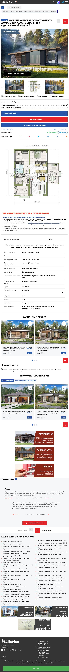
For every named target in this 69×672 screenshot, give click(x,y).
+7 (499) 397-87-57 (43, 657)
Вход (4, 656)
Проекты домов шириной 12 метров (15, 553)
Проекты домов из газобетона (13, 541)
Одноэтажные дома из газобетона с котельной (49, 555)
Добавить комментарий (34, 523)
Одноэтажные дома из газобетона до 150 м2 (52, 543)
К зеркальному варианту (16, 74)
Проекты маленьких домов (12, 589)
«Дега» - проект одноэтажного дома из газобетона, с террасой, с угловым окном (15, 412)
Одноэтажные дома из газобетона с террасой (53, 552)
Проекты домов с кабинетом (12, 582)
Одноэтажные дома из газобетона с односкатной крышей (49, 548)
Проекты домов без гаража (12, 562)
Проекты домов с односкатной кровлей (16, 591)
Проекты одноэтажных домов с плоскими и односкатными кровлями (52, 594)
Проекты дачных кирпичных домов (15, 599)
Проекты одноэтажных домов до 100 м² (16, 546)
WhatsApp (52, 132)
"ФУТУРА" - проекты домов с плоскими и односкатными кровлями (16, 559)
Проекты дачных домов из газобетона (50, 580)
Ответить (47, 498)
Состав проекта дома (27, 96)
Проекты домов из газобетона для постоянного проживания (49, 583)
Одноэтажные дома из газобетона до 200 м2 (52, 545)
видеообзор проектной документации (31, 217)
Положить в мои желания (36, 125)
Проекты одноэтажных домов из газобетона (17, 549)
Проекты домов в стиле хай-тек (48, 600)
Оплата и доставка (9, 96)
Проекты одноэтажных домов (13, 544)
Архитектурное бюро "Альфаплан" (10, 643)
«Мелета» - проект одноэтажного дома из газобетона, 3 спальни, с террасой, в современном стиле (15, 349)
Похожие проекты (7, 380)
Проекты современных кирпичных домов (17, 604)
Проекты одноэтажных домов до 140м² (50, 591)
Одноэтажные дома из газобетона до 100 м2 (52, 540)
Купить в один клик (6, 129)
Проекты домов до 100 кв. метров (14, 587)
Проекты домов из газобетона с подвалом (51, 562)
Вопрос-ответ (43, 96)
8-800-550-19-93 (42, 649)
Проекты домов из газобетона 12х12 (50, 575)
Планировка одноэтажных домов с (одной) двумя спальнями (52, 559)
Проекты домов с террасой (12, 584)
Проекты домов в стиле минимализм (50, 597)
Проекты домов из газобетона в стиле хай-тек (52, 572)
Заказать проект (35, 119)
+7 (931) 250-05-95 (43, 650)
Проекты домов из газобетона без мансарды (52, 565)
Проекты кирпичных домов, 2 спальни (16, 601)
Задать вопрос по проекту (60, 129)
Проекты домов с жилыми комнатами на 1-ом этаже (18, 576)
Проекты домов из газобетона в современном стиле (48, 568)
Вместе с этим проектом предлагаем (25, 380)
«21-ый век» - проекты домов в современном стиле (18, 565)
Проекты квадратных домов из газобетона (51, 578)
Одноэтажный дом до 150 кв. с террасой (16, 594)
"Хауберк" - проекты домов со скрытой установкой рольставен (50, 587)
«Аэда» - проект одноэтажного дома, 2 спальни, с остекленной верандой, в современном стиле (48, 413)
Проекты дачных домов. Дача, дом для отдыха (16, 572)
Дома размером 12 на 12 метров (14, 556)
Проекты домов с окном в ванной (14, 579)
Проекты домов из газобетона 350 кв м (16, 596)
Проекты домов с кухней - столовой (15, 569)
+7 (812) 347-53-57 (43, 654)
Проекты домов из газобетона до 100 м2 (16, 551)
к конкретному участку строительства (43, 223)
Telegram (62, 132)
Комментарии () (58, 96)
